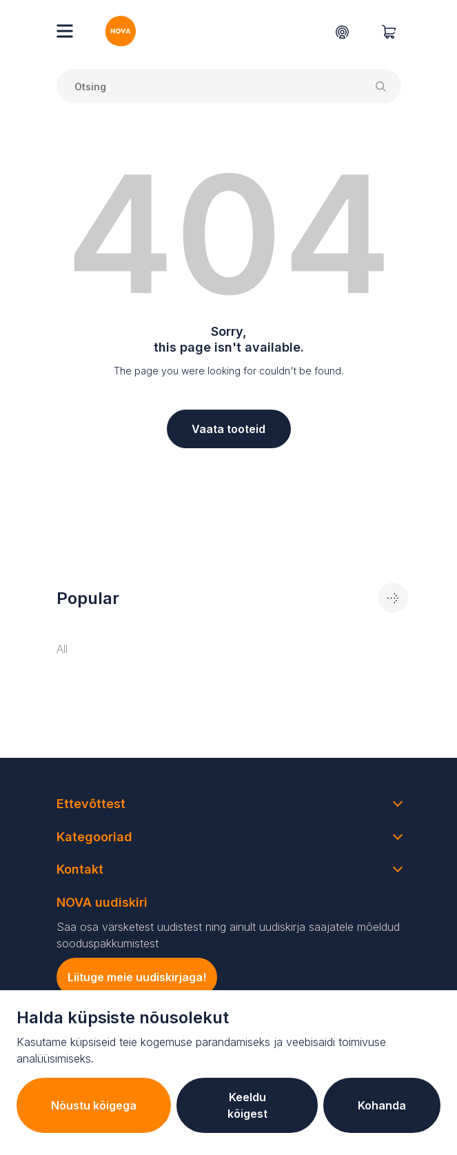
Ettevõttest (91, 803)
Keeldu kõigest (247, 1105)
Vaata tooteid (228, 429)
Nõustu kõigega (93, 1105)
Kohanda (382, 1105)
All (62, 649)
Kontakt (80, 869)
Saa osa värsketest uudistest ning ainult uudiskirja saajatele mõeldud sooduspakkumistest (228, 935)
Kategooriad (94, 837)
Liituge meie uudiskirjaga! (137, 977)
